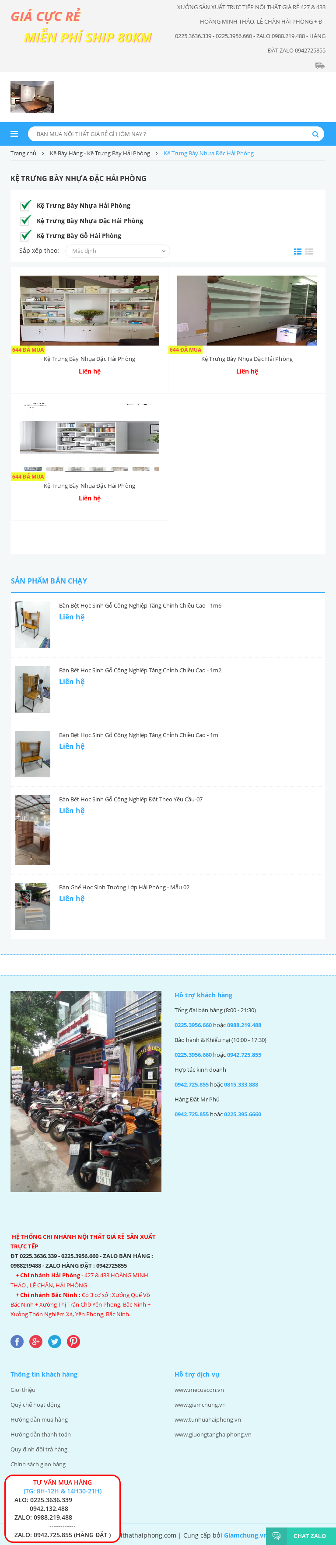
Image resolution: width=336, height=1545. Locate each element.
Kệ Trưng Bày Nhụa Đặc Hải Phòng (89, 359)
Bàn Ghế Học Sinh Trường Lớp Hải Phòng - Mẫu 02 (124, 887)
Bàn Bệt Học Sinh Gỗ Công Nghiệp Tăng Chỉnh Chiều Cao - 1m (138, 735)
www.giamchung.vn (200, 1405)
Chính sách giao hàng (38, 1464)
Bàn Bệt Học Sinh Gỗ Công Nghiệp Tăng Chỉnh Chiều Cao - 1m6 (140, 605)
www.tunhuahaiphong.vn (208, 1419)
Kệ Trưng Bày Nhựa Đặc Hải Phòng (90, 221)
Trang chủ (23, 153)
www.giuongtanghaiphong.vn (213, 1434)
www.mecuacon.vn (199, 1390)
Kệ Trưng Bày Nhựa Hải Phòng (83, 205)
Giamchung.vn (245, 1535)
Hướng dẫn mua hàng (39, 1419)
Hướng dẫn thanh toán (40, 1434)
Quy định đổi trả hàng (38, 1449)
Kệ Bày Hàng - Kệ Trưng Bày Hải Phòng (100, 153)
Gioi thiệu (22, 1390)
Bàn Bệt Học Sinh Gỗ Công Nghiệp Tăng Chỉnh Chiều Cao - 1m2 (140, 670)
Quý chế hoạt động (35, 1405)
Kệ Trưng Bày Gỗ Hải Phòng (79, 235)
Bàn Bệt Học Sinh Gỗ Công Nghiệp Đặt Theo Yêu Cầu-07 (131, 799)
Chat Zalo (306, 1536)
